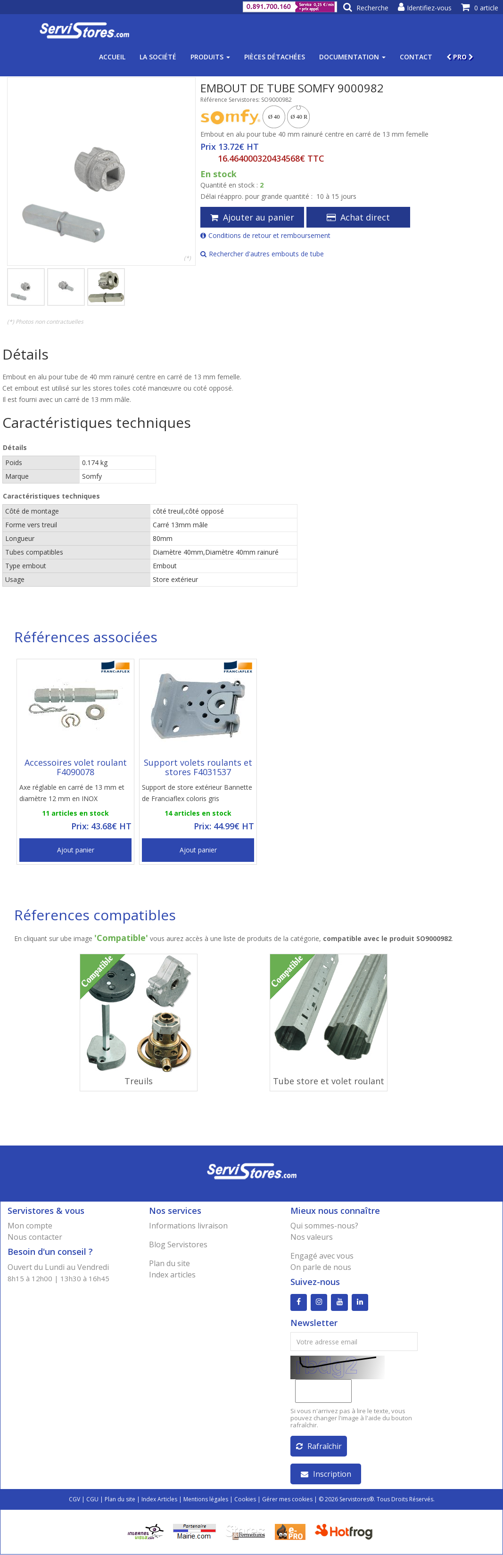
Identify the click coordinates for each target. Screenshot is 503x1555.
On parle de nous (320, 1267)
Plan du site (169, 1263)
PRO (459, 56)
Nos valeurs (311, 1237)
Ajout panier (75, 849)
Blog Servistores (178, 1244)
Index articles (172, 1274)
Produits (210, 56)
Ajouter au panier (252, 217)
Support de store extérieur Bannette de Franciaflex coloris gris (197, 793)
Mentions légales (205, 1500)
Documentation (352, 56)
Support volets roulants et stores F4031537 (198, 767)
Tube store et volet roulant (328, 1081)
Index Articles (159, 1500)
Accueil (112, 56)
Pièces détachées (274, 56)
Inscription (326, 1474)
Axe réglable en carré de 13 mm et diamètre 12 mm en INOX (71, 793)
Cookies (245, 1500)
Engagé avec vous (322, 1256)
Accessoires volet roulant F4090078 (76, 767)
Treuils (138, 1081)
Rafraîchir (319, 1446)
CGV (74, 1500)
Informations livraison (188, 1225)
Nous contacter (35, 1237)
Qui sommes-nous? (324, 1225)
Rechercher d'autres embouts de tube (262, 253)
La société (158, 56)
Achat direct (358, 217)
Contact (416, 56)
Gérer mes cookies (287, 1500)
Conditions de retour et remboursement (265, 235)
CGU (92, 1500)
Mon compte (30, 1225)
